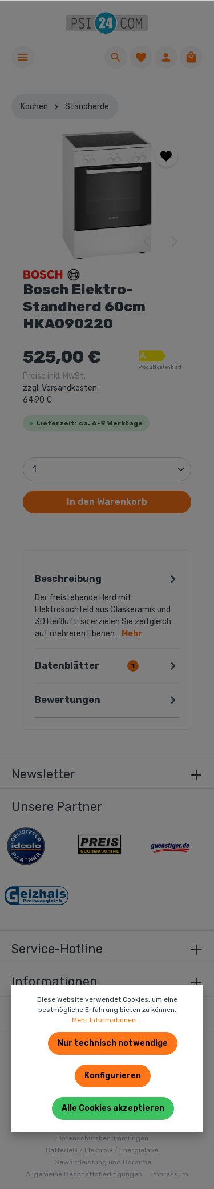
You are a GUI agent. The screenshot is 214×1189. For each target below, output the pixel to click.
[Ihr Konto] (166, 57)
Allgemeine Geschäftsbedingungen (84, 1174)
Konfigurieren (112, 1075)
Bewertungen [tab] (107, 700)
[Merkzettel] (141, 57)
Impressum (169, 1174)
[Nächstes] (173, 242)
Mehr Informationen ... (107, 1020)
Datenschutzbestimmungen (102, 1138)
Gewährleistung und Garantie (102, 1162)
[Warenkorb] (191, 57)
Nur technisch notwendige (113, 1043)
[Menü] (22, 57)
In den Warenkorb (107, 501)
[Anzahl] (107, 469)
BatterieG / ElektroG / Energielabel (103, 1150)
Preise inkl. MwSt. (61, 388)
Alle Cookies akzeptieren (113, 1108)
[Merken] (166, 155)
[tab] (107, 605)
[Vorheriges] (147, 242)
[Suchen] (115, 57)
